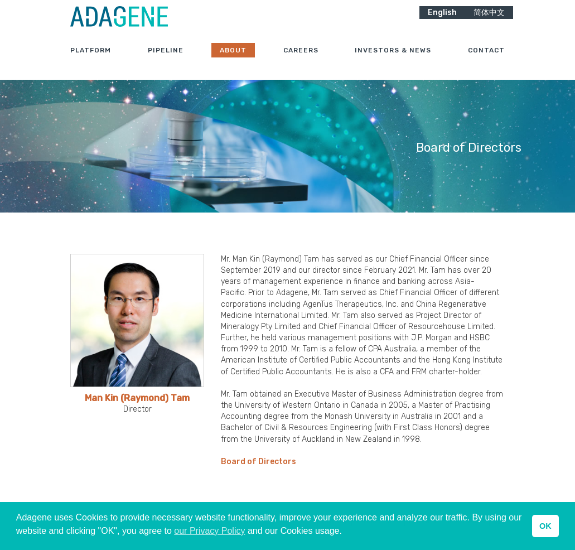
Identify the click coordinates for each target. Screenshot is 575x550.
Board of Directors (258, 461)
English (442, 22)
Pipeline (165, 61)
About (233, 61)
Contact (486, 61)
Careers (300, 61)
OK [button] (545, 526)
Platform (90, 61)
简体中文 (489, 22)
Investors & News (393, 61)
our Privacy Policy (209, 530)
